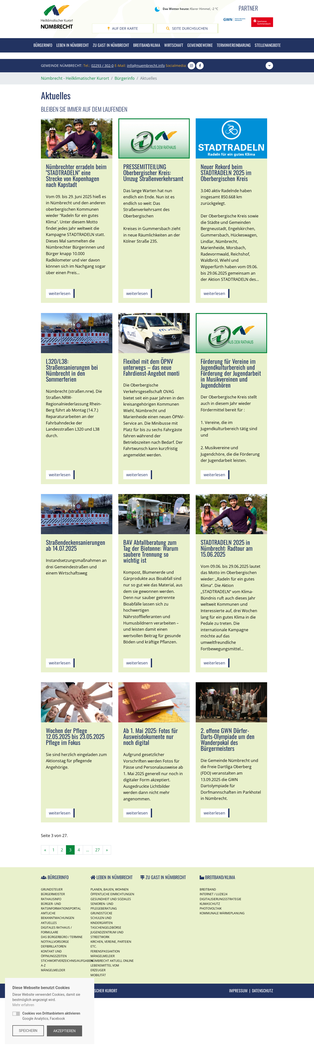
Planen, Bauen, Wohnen (109, 941)
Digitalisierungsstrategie (220, 950)
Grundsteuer (52, 941)
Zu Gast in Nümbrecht (111, 45)
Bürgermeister (53, 945)
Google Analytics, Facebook (51, 1016)
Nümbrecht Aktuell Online (112, 1012)
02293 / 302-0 (102, 116)
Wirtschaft (173, 45)
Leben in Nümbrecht (72, 45)
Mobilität (98, 1026)
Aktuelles (49, 974)
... (87, 901)
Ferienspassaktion (105, 1002)
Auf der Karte (122, 28)
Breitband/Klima (146, 45)
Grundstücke (101, 964)
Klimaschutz (210, 955)
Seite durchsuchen (187, 28)
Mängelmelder (103, 1007)
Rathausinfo (51, 950)
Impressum (238, 1042)
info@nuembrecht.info (146, 116)
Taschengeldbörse (106, 978)
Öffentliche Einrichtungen (112, 945)
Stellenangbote (268, 45)
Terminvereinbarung (234, 45)
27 (97, 901)
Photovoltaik (210, 959)
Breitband (208, 941)
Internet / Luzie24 (213, 945)
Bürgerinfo (42, 45)
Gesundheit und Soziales (111, 950)
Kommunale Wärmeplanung (222, 964)
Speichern (28, 1031)
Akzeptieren (65, 1031)
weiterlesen (59, 344)
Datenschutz (262, 1042)
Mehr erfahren (23, 1005)
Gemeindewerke (200, 45)
